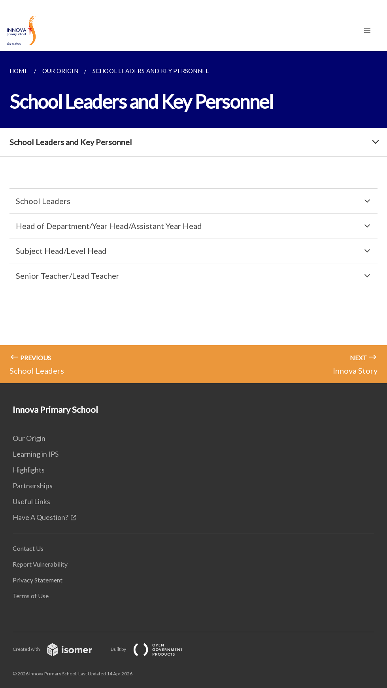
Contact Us (28, 548)
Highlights (29, 469)
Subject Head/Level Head (61, 250)
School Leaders (43, 201)
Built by (153, 649)
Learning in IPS (36, 454)
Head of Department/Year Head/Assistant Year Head (109, 226)
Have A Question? (40, 517)
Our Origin (29, 438)
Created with (59, 649)
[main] (193, 217)
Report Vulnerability (40, 564)
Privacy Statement (37, 580)
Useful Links (31, 501)
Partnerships (33, 485)
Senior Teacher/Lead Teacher (67, 275)
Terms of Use (31, 595)
